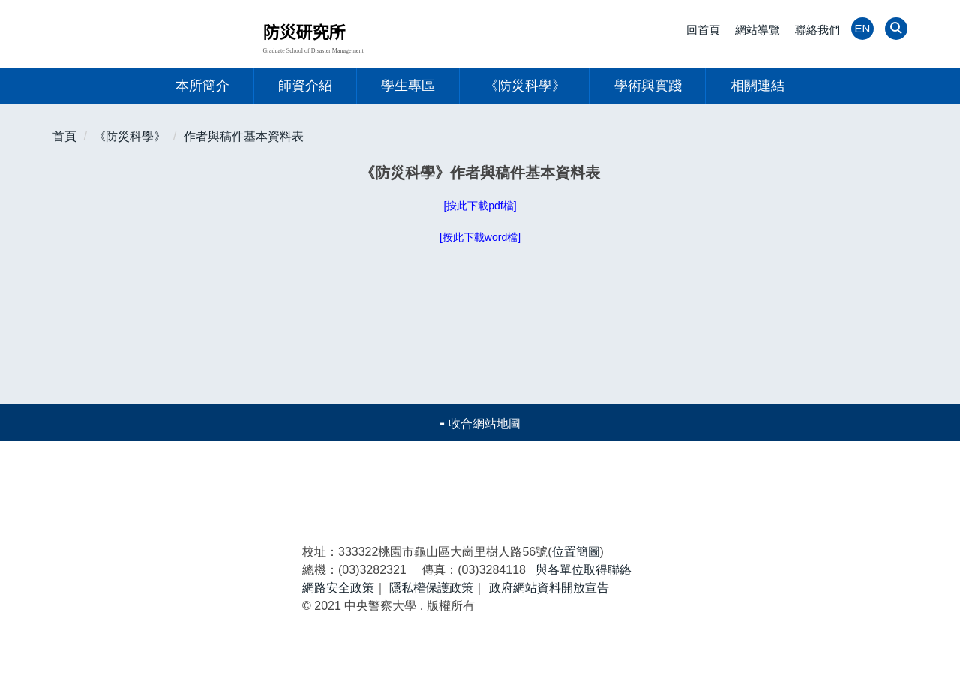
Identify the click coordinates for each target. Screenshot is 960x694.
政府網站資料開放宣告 (549, 642)
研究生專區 (317, 537)
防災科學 (720, 512)
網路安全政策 (338, 642)
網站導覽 (757, 29)
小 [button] (836, 173)
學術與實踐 (648, 85)
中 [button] (865, 173)
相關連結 (757, 85)
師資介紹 (305, 85)
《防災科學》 (525, 85)
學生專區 (408, 85)
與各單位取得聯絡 (584, 624)
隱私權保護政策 (431, 642)
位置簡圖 (576, 606)
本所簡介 (203, 85)
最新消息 (311, 512)
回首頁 (703, 29)
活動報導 (447, 512)
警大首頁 (174, 512)
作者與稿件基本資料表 (244, 136)
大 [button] (895, 173)
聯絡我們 (817, 29)
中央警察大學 (154, 621)
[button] (894, 29)
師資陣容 (174, 537)
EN (863, 28)
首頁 (64, 136)
